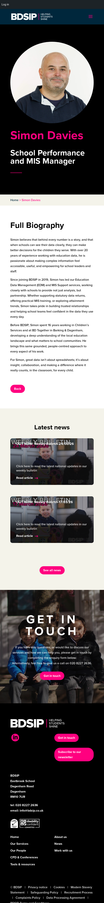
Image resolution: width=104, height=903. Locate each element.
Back (17, 388)
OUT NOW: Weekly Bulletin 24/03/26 (45, 443)
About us (60, 837)
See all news (52, 570)
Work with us (63, 850)
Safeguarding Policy (44, 892)
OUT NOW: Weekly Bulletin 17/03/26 (44, 501)
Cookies (59, 887)
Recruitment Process (78, 892)
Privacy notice (38, 887)
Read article (24, 478)
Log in (5, 4)
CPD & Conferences (24, 857)
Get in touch (52, 676)
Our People (18, 850)
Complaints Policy (28, 897)
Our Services (19, 843)
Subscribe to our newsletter (69, 754)
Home (14, 200)
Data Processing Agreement (65, 897)
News (58, 843)
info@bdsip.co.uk (31, 810)
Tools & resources (22, 864)
